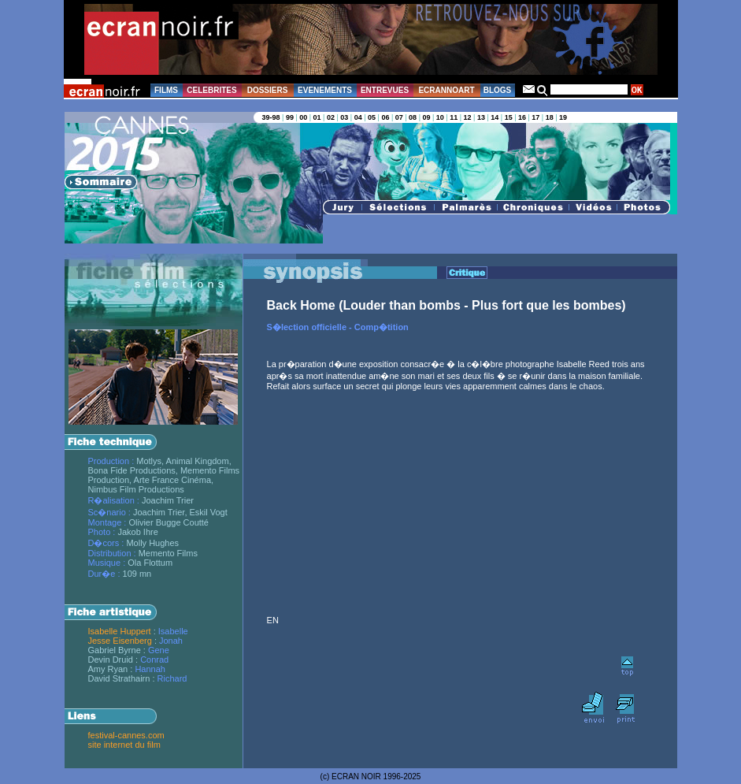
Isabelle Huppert (119, 631)
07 (399, 117)
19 (563, 117)
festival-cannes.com (126, 735)
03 (344, 117)
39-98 (271, 117)
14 (494, 117)
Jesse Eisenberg (120, 640)
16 (522, 117)
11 (454, 117)
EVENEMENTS (325, 90)
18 (550, 117)
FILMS (166, 90)
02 (331, 117)
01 (317, 117)
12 (468, 117)
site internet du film (124, 744)
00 (303, 117)
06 (385, 117)
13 (481, 117)
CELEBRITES (211, 90)
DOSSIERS (267, 90)
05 (372, 117)
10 (440, 117)
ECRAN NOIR (356, 776)
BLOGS (498, 90)
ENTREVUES (385, 90)
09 (426, 117)
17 (535, 117)
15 (509, 117)
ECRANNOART (446, 90)
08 (413, 117)
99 (290, 117)
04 (358, 117)
